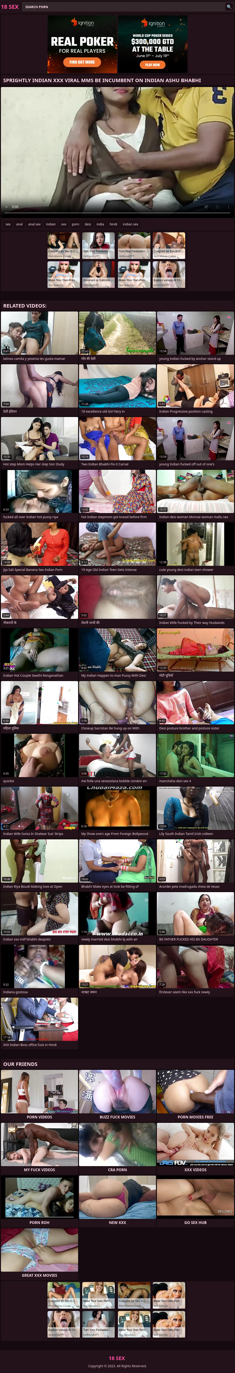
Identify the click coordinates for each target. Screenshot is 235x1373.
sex (8, 224)
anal (19, 224)
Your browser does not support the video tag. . (117, 152)
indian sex (130, 224)
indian (51, 224)
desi (88, 224)
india (100, 224)
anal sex (34, 224)
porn (75, 224)
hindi (113, 224)
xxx (63, 224)
